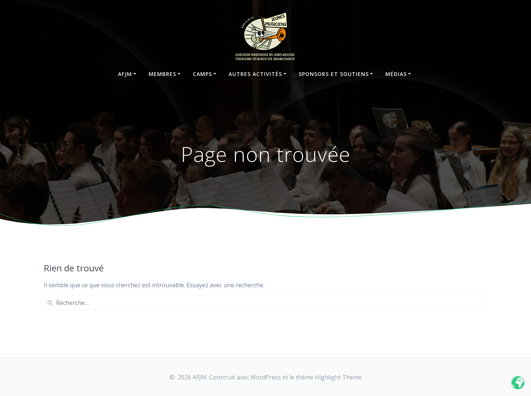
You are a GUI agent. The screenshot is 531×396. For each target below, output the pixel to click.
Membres (162, 73)
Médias (396, 73)
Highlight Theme (338, 377)
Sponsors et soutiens (334, 73)
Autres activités (255, 73)
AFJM (125, 73)
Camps (202, 73)
